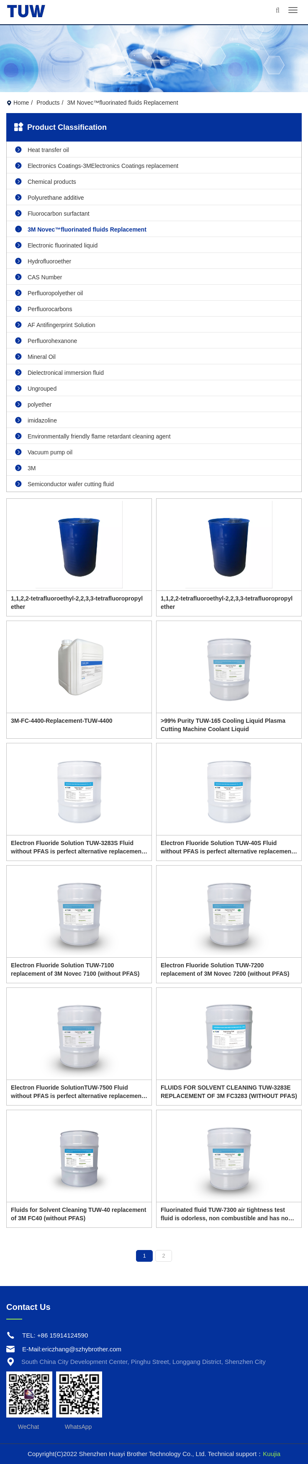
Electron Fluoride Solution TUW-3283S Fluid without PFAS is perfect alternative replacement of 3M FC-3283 (77, 848)
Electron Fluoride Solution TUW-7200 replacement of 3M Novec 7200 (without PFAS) (225, 969)
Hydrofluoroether (43, 261)
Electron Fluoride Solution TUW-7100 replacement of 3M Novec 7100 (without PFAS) (75, 969)
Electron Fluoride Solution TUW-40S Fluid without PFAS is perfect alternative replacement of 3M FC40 (227, 848)
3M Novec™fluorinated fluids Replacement (80, 229)
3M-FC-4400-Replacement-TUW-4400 (61, 720)
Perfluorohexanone (46, 340)
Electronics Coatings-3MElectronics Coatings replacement (96, 165)
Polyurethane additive (49, 197)
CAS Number (38, 277)
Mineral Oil (35, 356)
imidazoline (36, 420)
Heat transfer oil (42, 149)
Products (47, 102)
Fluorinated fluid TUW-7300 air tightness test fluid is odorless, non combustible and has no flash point (224, 1214)
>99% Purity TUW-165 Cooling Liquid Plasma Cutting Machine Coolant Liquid (223, 724)
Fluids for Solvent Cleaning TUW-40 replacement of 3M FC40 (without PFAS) (78, 1214)
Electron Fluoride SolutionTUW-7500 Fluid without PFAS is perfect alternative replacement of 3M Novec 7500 (77, 1092)
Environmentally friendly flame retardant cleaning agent (93, 436)
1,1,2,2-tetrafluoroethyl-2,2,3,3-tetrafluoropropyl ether (77, 602)
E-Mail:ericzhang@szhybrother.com (71, 1349)
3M (25, 468)
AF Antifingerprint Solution (55, 324)
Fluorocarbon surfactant (52, 213)
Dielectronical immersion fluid (59, 372)
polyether (33, 404)
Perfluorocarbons (43, 308)
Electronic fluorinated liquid (56, 245)
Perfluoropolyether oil (49, 292)
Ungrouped (35, 388)
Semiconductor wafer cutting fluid (64, 483)
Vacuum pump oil (43, 452)
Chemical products (45, 181)
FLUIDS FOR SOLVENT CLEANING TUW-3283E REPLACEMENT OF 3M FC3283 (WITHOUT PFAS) (229, 1091)
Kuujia (271, 1453)
